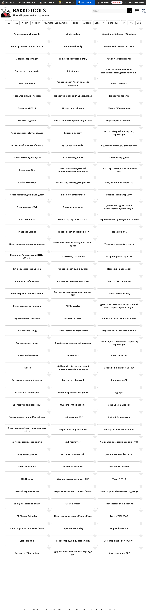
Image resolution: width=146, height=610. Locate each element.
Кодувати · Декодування (56, 22)
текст (25, 22)
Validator (99, 22)
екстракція (113, 22)
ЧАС (131, 22)
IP (124, 22)
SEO (8, 22)
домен (76, 22)
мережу (36, 22)
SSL (16, 22)
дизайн (87, 22)
